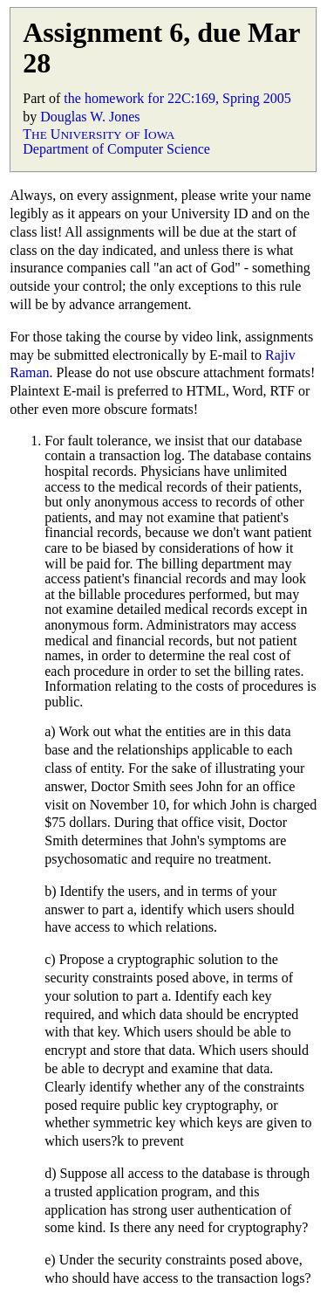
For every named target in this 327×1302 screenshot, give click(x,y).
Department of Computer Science (116, 148)
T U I (98, 134)
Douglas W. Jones (90, 116)
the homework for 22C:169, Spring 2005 (177, 98)
